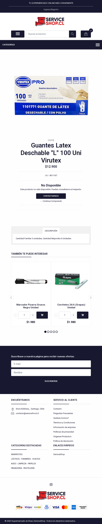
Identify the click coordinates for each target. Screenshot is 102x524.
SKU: (47, 175)
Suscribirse (51, 381)
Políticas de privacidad (63, 432)
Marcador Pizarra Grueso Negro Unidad (30, 306)
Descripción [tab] (51, 231)
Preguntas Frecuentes (63, 413)
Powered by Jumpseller (86, 521)
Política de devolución (63, 441)
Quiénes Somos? (61, 418)
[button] (45, 332)
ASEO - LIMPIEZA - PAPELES (23, 463)
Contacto (57, 409)
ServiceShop (59, 454)
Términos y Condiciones (64, 422)
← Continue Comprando (51, 201)
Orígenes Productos (62, 436)
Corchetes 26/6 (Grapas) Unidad (71, 306)
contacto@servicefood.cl (27, 413)
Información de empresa (64, 427)
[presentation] (11, 297)
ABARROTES (17, 454)
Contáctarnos (51, 196)
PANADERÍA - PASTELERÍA (23, 468)
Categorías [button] (51, 45)
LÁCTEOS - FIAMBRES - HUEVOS (25, 459)
